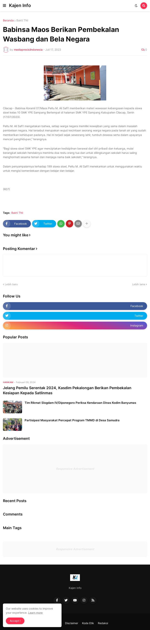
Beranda (8, 20)
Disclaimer (71, 623)
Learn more (35, 612)
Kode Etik (88, 623)
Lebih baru (11, 284)
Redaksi (103, 623)
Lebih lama (138, 284)
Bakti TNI (22, 20)
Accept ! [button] (15, 620)
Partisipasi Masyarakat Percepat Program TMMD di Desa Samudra (72, 420)
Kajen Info (20, 5)
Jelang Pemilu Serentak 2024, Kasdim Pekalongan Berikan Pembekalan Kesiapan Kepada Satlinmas (67, 390)
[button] (4, 5)
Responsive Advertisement (75, 469)
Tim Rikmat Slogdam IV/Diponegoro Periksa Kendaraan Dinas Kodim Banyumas (80, 403)
